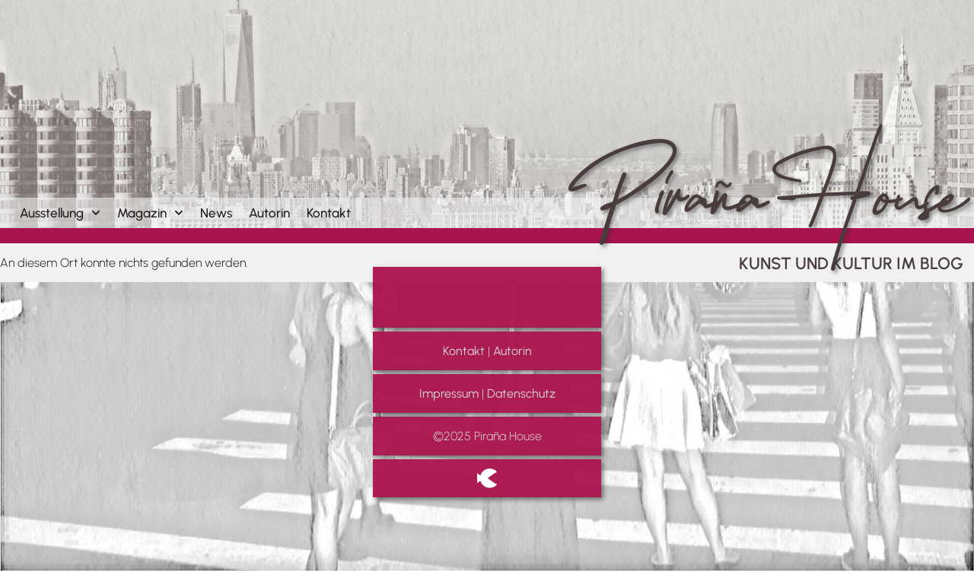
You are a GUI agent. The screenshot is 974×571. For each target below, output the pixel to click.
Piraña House (762, 162)
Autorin (269, 212)
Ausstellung (60, 213)
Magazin (150, 213)
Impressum (449, 393)
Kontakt (329, 212)
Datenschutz (521, 393)
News (216, 212)
